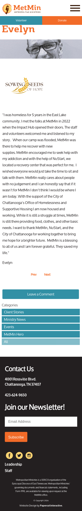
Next (47, 274)
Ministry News (15, 319)
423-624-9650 (16, 394)
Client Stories (14, 312)
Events (9, 327)
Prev (34, 274)
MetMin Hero (14, 334)
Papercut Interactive (51, 505)
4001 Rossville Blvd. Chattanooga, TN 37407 (23, 381)
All (6, 341)
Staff (8, 470)
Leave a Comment (40, 294)
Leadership (13, 464)
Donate (62, 20)
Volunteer (21, 20)
